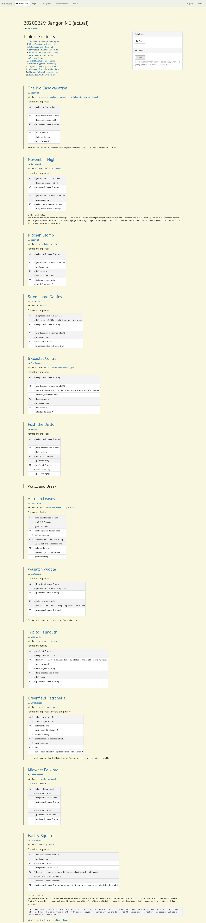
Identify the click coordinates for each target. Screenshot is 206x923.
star (59, 244)
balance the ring (80, 97)
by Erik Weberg (42, 63)
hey (45, 305)
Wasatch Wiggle (42, 569)
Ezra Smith (32, 28)
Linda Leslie (36, 503)
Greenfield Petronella (47, 698)
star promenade (50, 367)
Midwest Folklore (43, 769)
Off (140, 57)
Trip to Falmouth (42, 632)
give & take (70, 507)
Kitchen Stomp (41, 235)
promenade (56, 168)
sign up (190, 3)
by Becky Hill (44, 41)
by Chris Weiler (42, 75)
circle (70, 97)
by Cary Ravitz (43, 50)
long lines (53, 97)
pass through (93, 97)
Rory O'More (48, 844)
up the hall (60, 507)
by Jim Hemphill (43, 44)
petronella (52, 244)
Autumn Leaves (41, 498)
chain (45, 244)
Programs (47, 3)
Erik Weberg (36, 574)
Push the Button (42, 424)
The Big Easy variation (47, 88)
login (199, 3)
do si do (46, 168)
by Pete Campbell (44, 52)
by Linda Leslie (42, 61)
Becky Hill (35, 93)
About (75, 3)
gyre (72, 367)
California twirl (49, 707)
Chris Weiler (36, 840)
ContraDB (7, 3)
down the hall (49, 507)
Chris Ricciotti (36, 703)
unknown (34, 429)
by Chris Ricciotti (45, 69)
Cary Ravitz (35, 301)
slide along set (49, 779)
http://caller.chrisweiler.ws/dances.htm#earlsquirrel (49, 920)
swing (45, 97)
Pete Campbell (37, 363)
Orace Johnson (37, 774)
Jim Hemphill (36, 164)
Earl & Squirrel (41, 835)
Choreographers (62, 3)
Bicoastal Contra (42, 358)
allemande (62, 97)
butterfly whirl (63, 367)
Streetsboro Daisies (45, 296)
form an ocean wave (52, 641)
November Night (42, 159)
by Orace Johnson (44, 72)
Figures (35, 3)
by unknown (41, 55)
